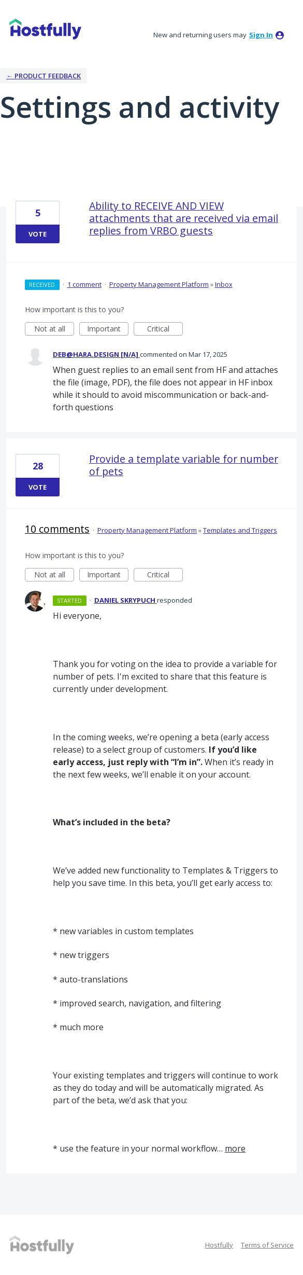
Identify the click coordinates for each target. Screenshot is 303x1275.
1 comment (84, 284)
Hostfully (219, 1245)
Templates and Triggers (240, 530)
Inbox (224, 284)
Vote (37, 234)
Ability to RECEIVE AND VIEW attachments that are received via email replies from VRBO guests (183, 218)
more (235, 1148)
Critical (165, 330)
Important (107, 330)
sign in (261, 34)
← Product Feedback (43, 75)
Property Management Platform (159, 284)
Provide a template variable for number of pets (183, 465)
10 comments (57, 529)
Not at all (54, 330)
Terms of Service (267, 1245)
